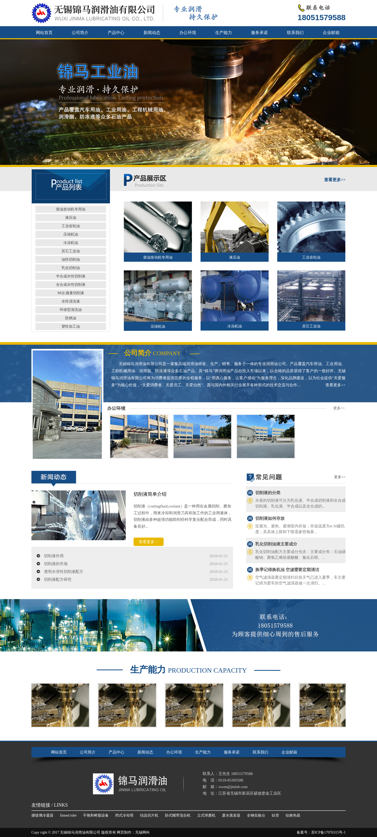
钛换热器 (293, 815)
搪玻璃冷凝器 (42, 815)
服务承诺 (259, 32)
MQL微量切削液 (70, 293)
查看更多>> (335, 385)
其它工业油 (71, 251)
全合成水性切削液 (70, 285)
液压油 (70, 218)
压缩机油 (70, 234)
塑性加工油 (71, 326)
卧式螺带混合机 (178, 815)
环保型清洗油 (71, 310)
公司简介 (80, 32)
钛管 (275, 815)
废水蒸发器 (231, 815)
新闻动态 (151, 32)
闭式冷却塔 (124, 815)
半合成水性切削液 (70, 276)
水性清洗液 (71, 301)
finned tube (68, 815)
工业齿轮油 (71, 226)
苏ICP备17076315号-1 (328, 832)
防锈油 (70, 318)
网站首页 (44, 32)
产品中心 (116, 32)
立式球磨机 (206, 815)
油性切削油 (71, 259)
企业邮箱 (331, 32)
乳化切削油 (71, 268)
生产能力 (223, 32)
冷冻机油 (70, 243)
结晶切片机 (149, 815)
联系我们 (295, 32)
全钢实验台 (256, 815)
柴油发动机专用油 (70, 209)
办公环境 (187, 32)
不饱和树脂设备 (96, 815)
